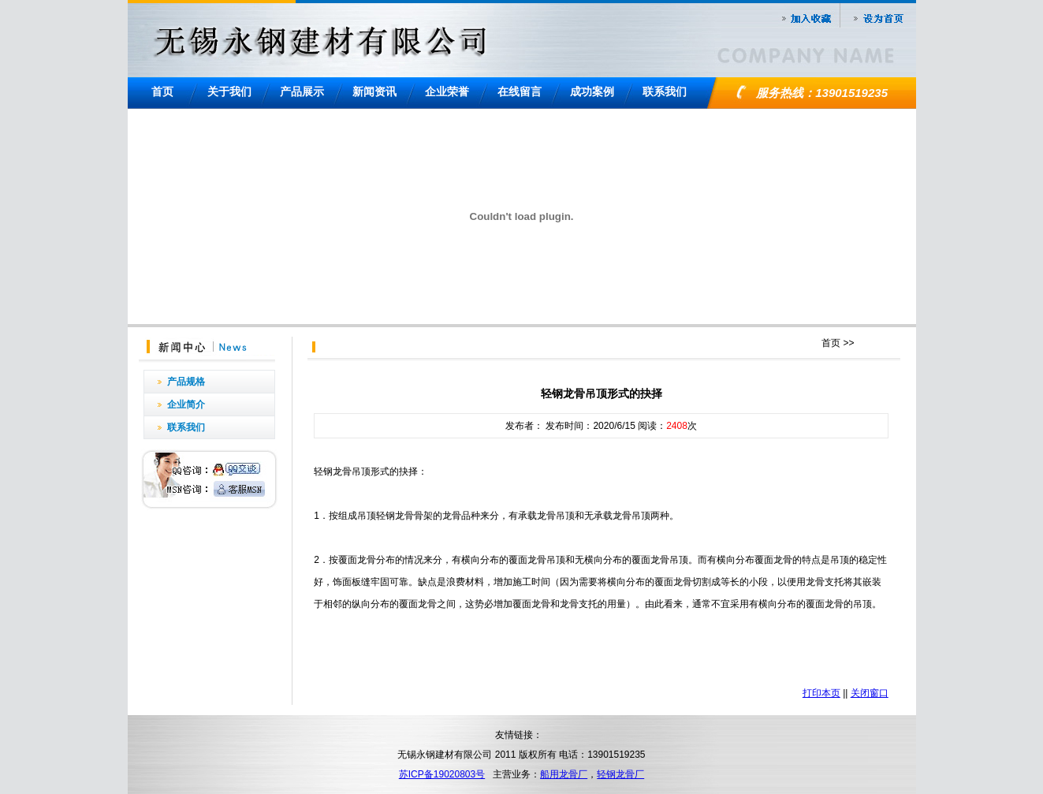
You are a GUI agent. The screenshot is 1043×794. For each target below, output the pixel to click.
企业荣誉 (447, 91)
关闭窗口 (869, 693)
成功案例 (592, 91)
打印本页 (821, 693)
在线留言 (519, 91)
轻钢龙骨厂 (620, 774)
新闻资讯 (374, 91)
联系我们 (665, 91)
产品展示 (302, 91)
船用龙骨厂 (563, 774)
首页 (162, 91)
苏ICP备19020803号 (442, 774)
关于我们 (229, 91)
